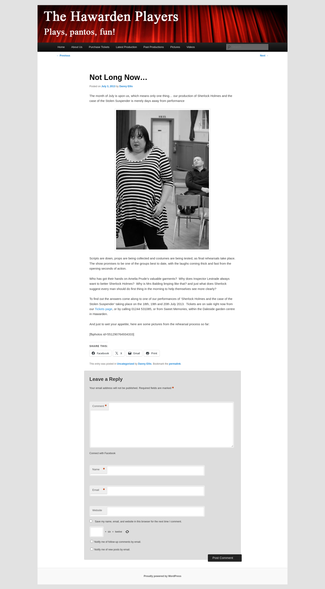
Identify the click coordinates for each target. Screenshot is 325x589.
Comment (99, 406)
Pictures (175, 47)
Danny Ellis (126, 86)
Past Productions (153, 47)
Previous (63, 55)
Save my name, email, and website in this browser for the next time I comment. (138, 521)
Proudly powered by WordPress (162, 576)
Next (264, 55)
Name (98, 470)
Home (61, 47)
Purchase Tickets (99, 47)
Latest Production (126, 47)
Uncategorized (125, 363)
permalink (175, 363)
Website (97, 510)
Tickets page (103, 309)
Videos (191, 47)
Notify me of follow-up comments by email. (117, 541)
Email (98, 490)
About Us (76, 47)
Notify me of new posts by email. (112, 549)
